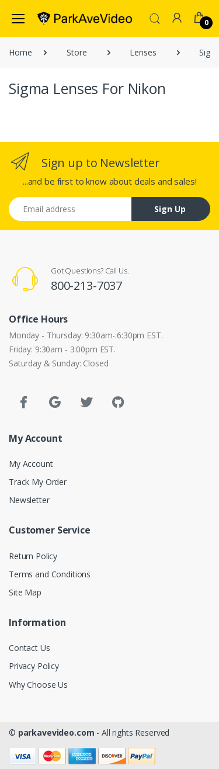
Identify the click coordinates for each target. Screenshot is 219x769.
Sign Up (170, 208)
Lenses (143, 52)
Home (20, 52)
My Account (31, 463)
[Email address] (70, 209)
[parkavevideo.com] (85, 18)
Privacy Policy (34, 665)
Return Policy (33, 556)
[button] (154, 17)
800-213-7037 (86, 285)
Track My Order (38, 481)
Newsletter (29, 499)
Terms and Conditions (50, 574)
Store (76, 52)
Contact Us (29, 647)
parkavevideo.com (56, 732)
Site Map (25, 592)
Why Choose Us (38, 684)
